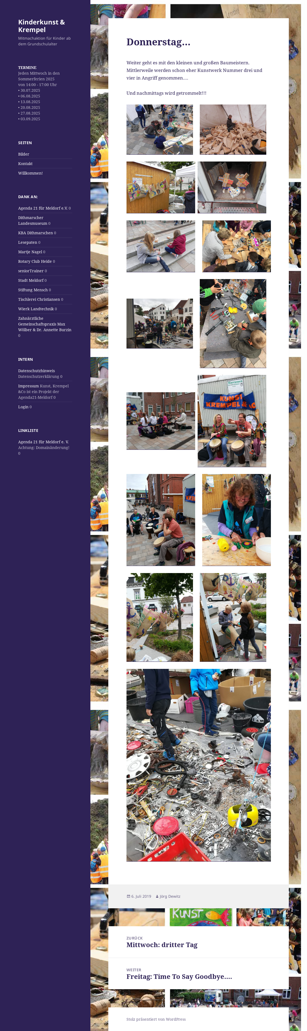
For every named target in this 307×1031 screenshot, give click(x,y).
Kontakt (25, 163)
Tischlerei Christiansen (39, 299)
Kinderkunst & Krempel (41, 25)
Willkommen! (30, 173)
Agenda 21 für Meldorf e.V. (43, 208)
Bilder (23, 154)
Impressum (28, 385)
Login (23, 406)
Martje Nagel (30, 251)
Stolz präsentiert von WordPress (156, 1019)
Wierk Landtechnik (36, 308)
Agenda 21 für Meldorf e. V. (43, 441)
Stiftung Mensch (33, 289)
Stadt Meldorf (30, 280)
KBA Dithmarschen (35, 232)
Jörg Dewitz (170, 896)
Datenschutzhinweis (36, 370)
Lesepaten (27, 242)
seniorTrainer (31, 270)
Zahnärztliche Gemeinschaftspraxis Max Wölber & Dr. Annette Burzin (44, 324)
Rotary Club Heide (35, 261)
